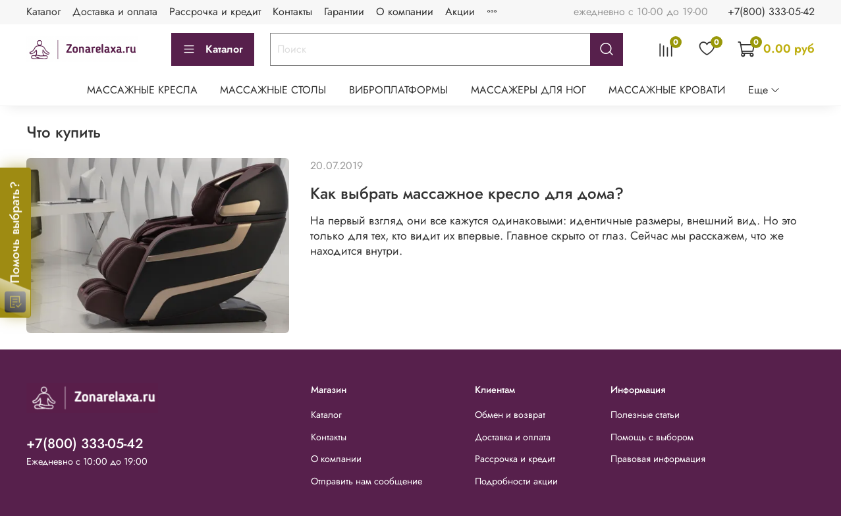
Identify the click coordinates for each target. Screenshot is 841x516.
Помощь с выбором (651, 437)
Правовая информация (657, 458)
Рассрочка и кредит (215, 11)
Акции (460, 11)
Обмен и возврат (510, 414)
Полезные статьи (645, 414)
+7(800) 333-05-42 (771, 11)
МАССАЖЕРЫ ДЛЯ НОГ (528, 89)
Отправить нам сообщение (366, 481)
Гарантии (344, 11)
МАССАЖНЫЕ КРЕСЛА (142, 89)
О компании (404, 11)
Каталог (43, 11)
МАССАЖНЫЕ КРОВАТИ (667, 89)
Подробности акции (516, 481)
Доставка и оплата (114, 11)
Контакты (292, 11)
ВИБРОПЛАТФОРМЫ (398, 89)
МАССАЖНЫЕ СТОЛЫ (273, 89)
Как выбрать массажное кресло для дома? (467, 193)
